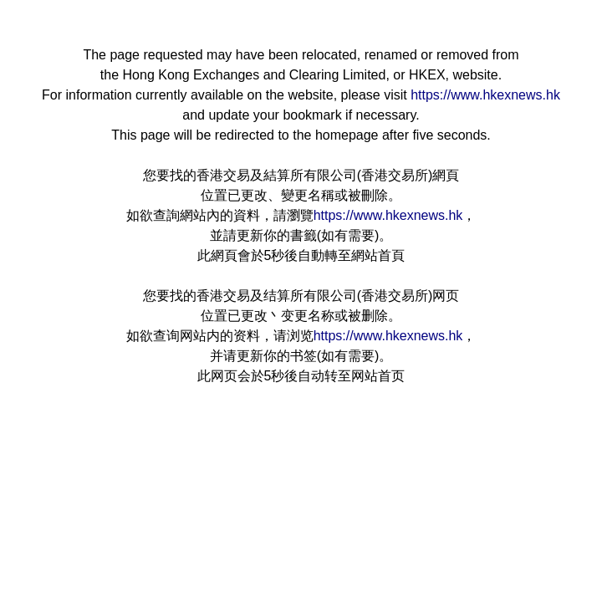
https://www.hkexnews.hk (485, 95)
